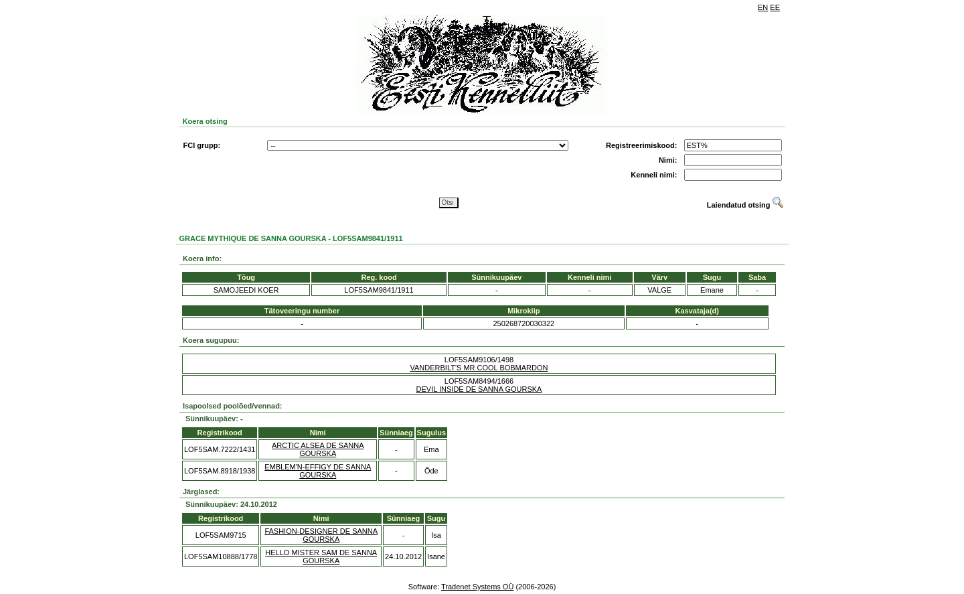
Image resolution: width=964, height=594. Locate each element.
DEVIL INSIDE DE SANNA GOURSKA (479, 389)
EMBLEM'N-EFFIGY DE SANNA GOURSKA (317, 471)
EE (775, 7)
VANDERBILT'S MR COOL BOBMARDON (479, 368)
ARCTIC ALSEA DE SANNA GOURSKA (318, 449)
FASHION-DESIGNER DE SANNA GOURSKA (321, 535)
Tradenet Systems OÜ (477, 587)
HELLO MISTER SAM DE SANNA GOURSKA (321, 556)
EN (763, 7)
